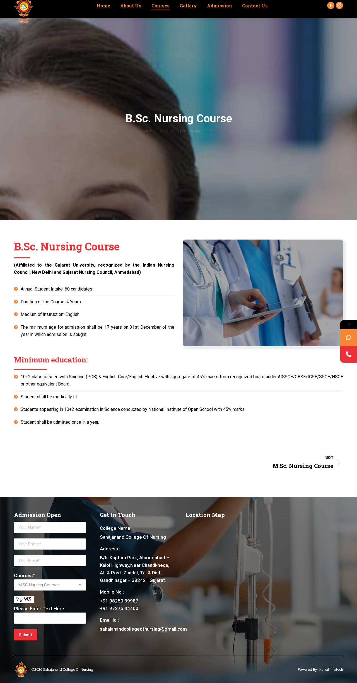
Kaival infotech (331, 669)
